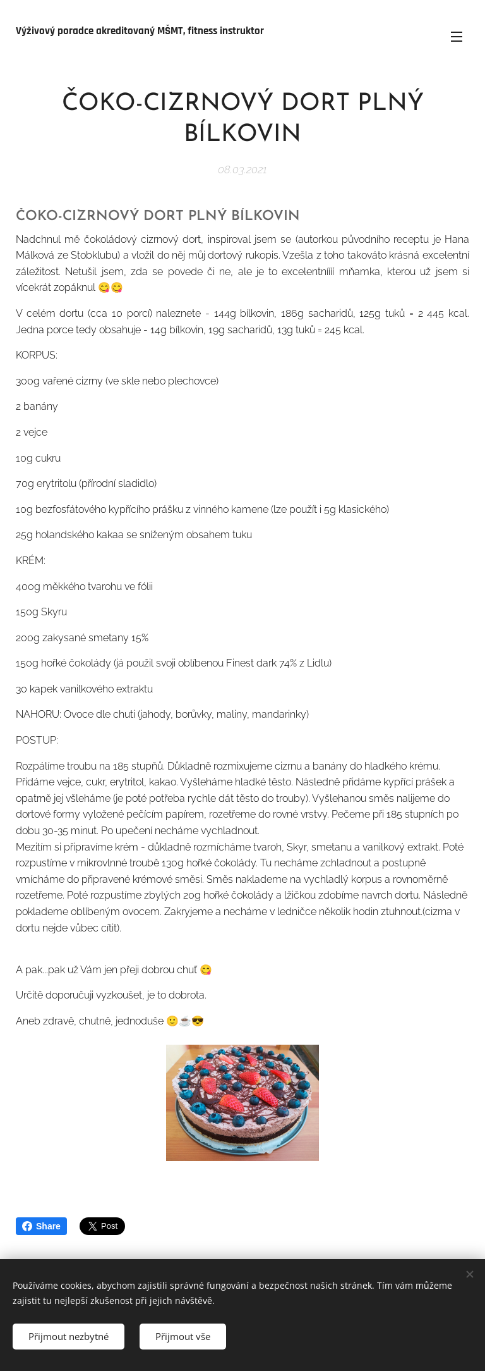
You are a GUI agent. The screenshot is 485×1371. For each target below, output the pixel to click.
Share (41, 1226)
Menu (456, 36)
